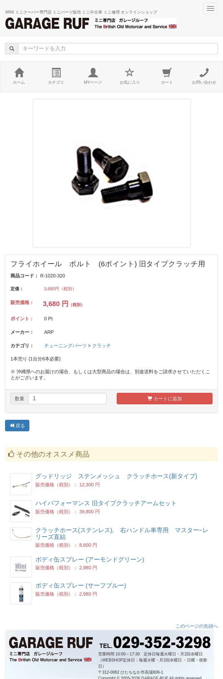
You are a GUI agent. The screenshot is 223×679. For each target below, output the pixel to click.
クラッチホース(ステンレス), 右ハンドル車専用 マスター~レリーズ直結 (121, 533)
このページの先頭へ (196, 626)
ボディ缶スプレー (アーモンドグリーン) (89, 559)
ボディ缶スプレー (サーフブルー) (80, 585)
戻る (17, 425)
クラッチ (101, 345)
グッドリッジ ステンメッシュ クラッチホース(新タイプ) (116, 476)
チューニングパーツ (65, 345)
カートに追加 (164, 398)
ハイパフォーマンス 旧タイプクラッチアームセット (106, 503)
